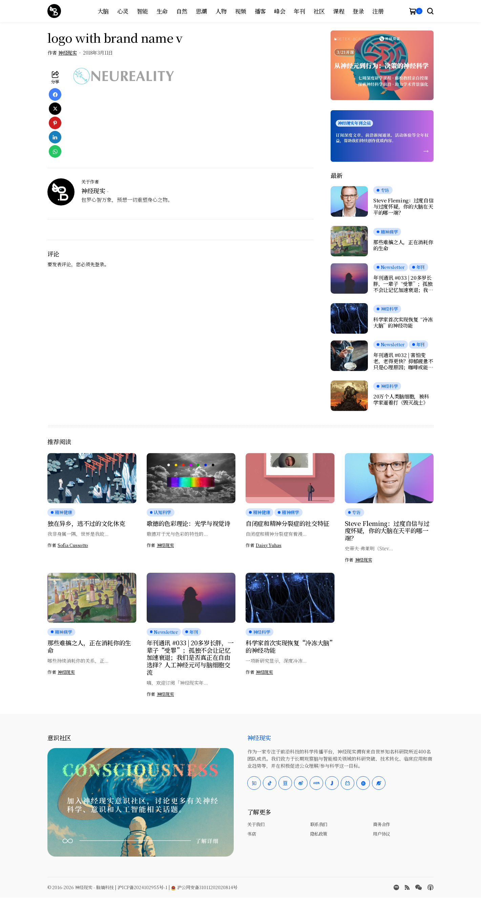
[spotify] (396, 887)
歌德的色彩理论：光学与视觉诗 (188, 523)
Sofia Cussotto (73, 545)
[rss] (407, 887)
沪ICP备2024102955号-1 (142, 887)
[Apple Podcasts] (430, 887)
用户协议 (381, 833)
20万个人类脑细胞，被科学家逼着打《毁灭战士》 (401, 399)
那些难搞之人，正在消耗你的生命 (403, 245)
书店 (251, 833)
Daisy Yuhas (268, 545)
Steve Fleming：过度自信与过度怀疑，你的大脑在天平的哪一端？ (403, 206)
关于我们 (255, 824)
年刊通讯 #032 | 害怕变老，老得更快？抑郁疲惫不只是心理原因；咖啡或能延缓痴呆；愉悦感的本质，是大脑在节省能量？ (403, 361)
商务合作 (381, 824)
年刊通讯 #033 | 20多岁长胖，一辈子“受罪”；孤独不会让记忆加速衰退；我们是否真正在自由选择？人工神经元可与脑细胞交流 (403, 284)
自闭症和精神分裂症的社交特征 (287, 523)
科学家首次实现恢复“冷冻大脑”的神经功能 (403, 322)
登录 (99, 264)
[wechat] (418, 887)
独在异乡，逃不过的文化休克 (86, 523)
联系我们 (318, 824)
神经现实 (67, 53)
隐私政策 (318, 833)
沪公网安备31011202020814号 (204, 887)
